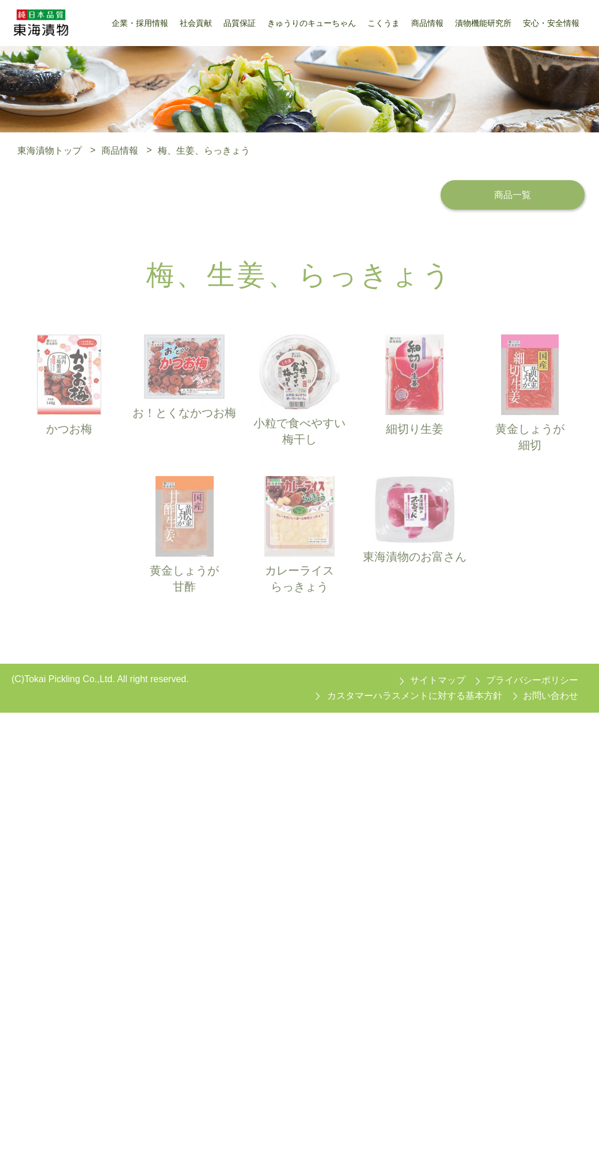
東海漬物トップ (49, 150)
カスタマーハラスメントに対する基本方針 (414, 696)
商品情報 (119, 150)
